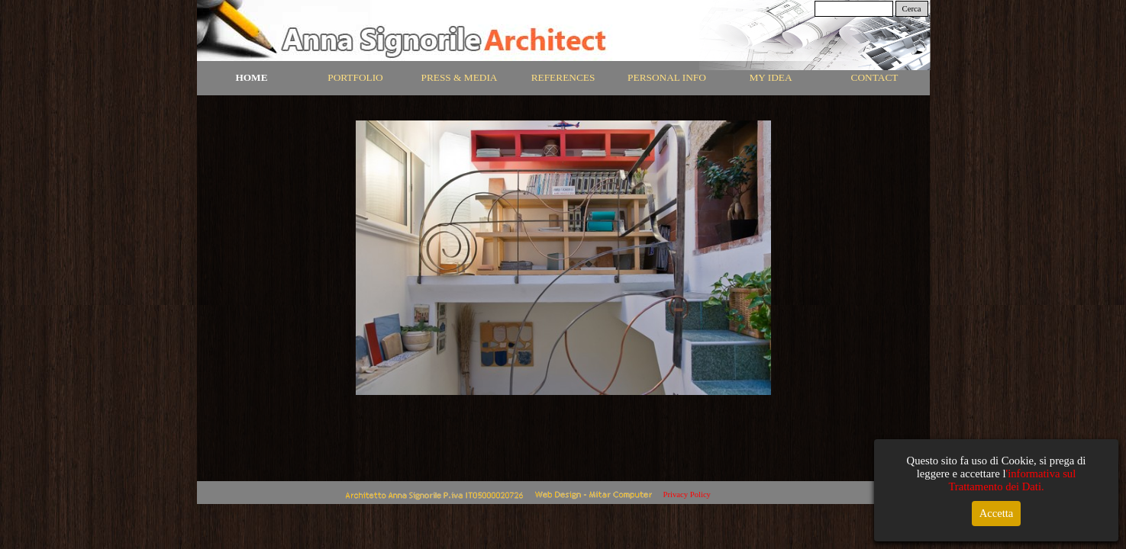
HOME (251, 77)
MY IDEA (770, 77)
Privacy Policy (687, 494)
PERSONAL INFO (667, 77)
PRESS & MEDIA (459, 77)
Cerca (911, 9)
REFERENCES (563, 77)
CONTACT (875, 77)
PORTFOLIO (355, 77)
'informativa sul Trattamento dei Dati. (1012, 480)
